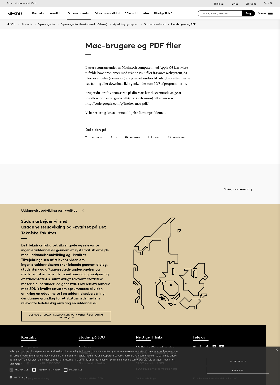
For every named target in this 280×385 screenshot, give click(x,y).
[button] (94, 377)
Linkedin (132, 137)
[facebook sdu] (200, 346)
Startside (251, 3)
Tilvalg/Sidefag (164, 13)
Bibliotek (219, 3)
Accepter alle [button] (238, 361)
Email (154, 137)
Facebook (93, 137)
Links (235, 3)
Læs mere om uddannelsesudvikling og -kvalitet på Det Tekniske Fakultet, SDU (66, 316)
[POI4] (172, 286)
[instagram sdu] (214, 346)
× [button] (276, 349)
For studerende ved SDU (21, 3)
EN (271, 3)
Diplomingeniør (79, 13)
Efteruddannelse (137, 13)
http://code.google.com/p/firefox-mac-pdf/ (117, 103)
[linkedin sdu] (194, 346)
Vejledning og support (125, 24)
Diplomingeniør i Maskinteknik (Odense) (84, 24)
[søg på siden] (221, 13)
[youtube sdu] (221, 346)
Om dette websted (155, 24)
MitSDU (11, 24)
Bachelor (38, 13)
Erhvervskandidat (107, 13)
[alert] (140, 366)
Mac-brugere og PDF (183, 24)
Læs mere (15, 363)
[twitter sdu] (207, 346)
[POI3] (165, 300)
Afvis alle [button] (238, 370)
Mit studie (26, 24)
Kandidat (56, 13)
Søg (248, 13)
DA (266, 3)
